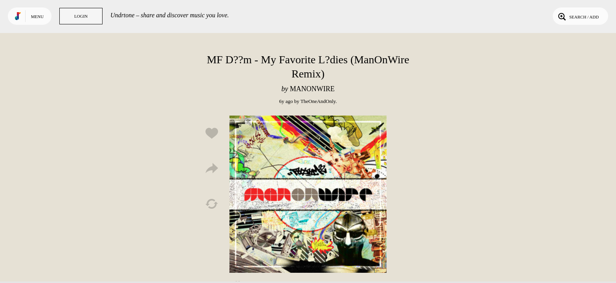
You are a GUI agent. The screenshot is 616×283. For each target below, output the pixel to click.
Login (81, 16)
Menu (37, 16)
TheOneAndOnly (318, 101)
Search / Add (578, 16)
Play (308, 194)
